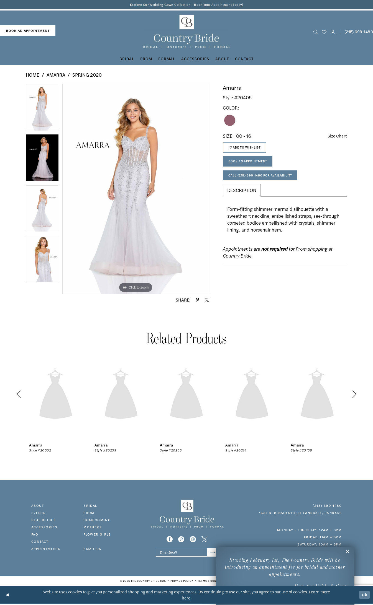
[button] (333, 31)
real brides (43, 520)
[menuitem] (27, 31)
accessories (44, 527)
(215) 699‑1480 (327, 505)
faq (34, 534)
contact (39, 541)
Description (241, 195)
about (37, 505)
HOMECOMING (97, 520)
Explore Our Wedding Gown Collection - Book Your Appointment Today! (186, 4)
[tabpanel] (42, 109)
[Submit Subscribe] (212, 553)
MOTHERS (92, 527)
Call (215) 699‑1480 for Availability (264, 179)
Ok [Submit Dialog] (364, 596)
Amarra (56, 75)
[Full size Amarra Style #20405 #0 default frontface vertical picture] (136, 189)
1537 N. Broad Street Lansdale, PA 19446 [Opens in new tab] (300, 512)
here (186, 599)
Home (32, 75)
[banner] (186, 32)
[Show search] (315, 31)
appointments (46, 548)
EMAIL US (92, 548)
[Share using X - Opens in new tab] (207, 300)
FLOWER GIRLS (97, 534)
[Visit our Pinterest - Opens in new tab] (181, 540)
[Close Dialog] (8, 596)
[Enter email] (187, 553)
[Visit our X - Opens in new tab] (204, 540)
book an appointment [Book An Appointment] (28, 30)
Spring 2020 (87, 75)
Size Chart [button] (336, 136)
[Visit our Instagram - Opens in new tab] (193, 540)
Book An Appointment (250, 164)
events (38, 512)
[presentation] (56, 395)
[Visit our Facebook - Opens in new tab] (170, 540)
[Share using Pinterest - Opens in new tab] (197, 300)
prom (89, 512)
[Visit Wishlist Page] (324, 31)
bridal (90, 505)
